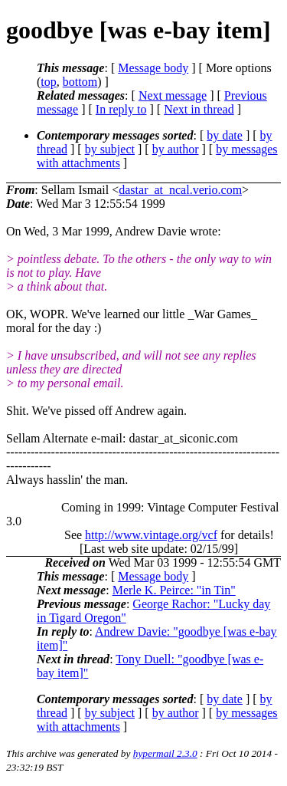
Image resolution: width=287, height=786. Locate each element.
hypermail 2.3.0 (165, 753)
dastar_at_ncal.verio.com (180, 189)
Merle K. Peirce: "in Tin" (174, 590)
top (48, 81)
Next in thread (199, 109)
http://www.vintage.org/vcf (151, 534)
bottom (80, 81)
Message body (153, 67)
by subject (110, 149)
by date (225, 135)
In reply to (121, 109)
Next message (173, 95)
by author (175, 149)
